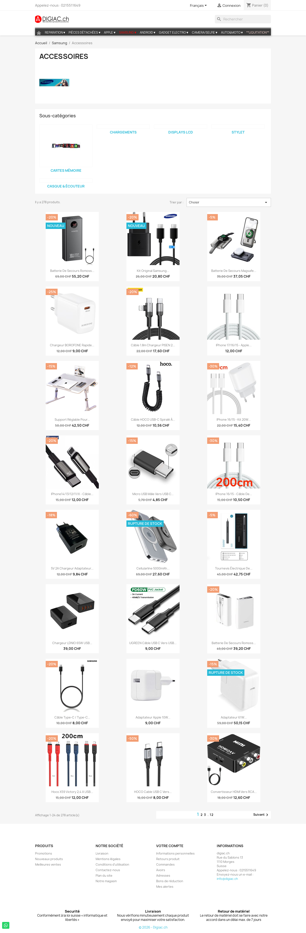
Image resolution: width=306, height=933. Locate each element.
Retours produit (168, 859)
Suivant (261, 814)
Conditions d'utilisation (112, 864)
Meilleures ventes (48, 864)
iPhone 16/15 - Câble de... (233, 494)
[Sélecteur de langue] (199, 5)
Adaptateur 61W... (234, 717)
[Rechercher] (243, 19)
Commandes (165, 864)
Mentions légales (108, 859)
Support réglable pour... (72, 420)
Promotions (43, 853)
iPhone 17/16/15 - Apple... (234, 345)
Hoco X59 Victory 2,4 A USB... (72, 792)
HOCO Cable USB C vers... (153, 792)
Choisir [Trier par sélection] (229, 202)
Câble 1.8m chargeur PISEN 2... (153, 345)
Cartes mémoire (66, 170)
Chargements (123, 132)
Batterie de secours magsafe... (233, 271)
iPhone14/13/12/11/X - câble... (72, 494)
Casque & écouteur (66, 186)
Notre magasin (106, 881)
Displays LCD (180, 132)
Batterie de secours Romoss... (72, 271)
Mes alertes (164, 887)
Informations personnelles (175, 853)
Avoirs (160, 870)
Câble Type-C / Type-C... (72, 717)
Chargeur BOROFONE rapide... (72, 345)
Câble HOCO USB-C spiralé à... (153, 420)
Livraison (102, 853)
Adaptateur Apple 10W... (153, 717)
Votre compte (169, 846)
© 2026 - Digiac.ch (153, 927)
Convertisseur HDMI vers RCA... (234, 792)
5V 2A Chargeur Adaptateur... (72, 568)
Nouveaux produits (49, 859)
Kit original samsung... (153, 271)
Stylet (238, 132)
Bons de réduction (169, 881)
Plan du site (104, 875)
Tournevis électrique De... (233, 568)
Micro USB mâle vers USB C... (153, 494)
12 (212, 815)
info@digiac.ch (227, 879)
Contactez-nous (108, 870)
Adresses (163, 875)
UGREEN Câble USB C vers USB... (153, 643)
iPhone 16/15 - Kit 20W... (234, 420)
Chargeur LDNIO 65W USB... (72, 643)
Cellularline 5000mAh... (153, 568)
